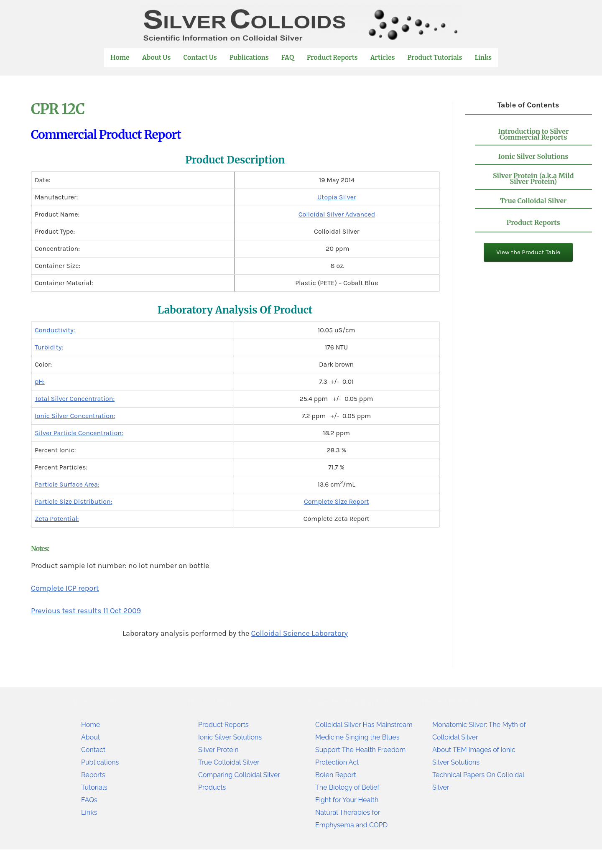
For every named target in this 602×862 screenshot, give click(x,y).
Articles (383, 57)
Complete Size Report (336, 501)
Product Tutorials (435, 57)
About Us (157, 57)
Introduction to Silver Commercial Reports (533, 134)
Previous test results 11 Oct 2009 (86, 610)
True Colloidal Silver (533, 200)
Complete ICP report (65, 588)
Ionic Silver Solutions (533, 156)
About (91, 736)
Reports (94, 774)
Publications (249, 57)
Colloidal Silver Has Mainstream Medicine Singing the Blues (352, 737)
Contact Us (200, 57)
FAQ (288, 57)
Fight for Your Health (350, 812)
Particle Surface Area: (67, 484)
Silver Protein (220, 749)
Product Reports (332, 57)
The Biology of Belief (351, 799)
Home (120, 57)
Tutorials (95, 787)
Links (483, 57)
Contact (94, 749)
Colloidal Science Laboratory (299, 633)
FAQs (90, 799)
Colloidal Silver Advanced (336, 214)
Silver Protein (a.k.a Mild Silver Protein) (533, 178)
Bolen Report (338, 787)
